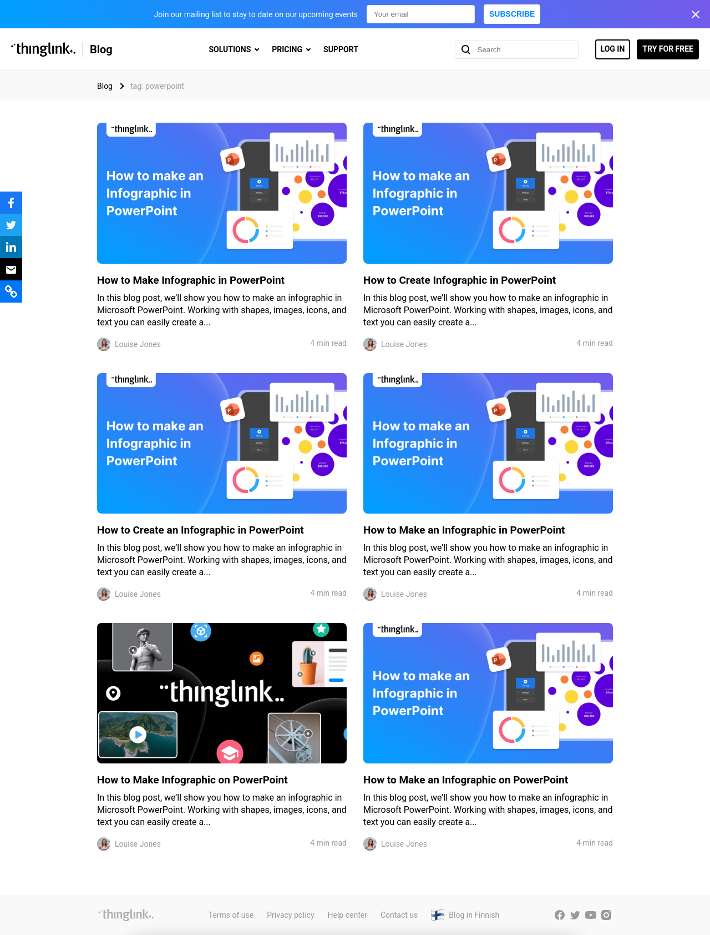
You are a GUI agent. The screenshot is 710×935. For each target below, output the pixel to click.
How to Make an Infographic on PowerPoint (465, 779)
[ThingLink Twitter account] (575, 915)
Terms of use (231, 915)
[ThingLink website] (126, 915)
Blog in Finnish (474, 915)
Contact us (399, 915)
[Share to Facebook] (11, 203)
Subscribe (512, 13)
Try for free (667, 48)
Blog (101, 49)
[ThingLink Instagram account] (606, 915)
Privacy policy (290, 915)
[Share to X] (11, 225)
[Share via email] (11, 269)
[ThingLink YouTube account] (590, 915)
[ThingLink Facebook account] (559, 915)
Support (340, 49)
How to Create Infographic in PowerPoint (459, 280)
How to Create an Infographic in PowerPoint (200, 530)
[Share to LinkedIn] (11, 247)
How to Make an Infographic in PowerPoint (464, 530)
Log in (613, 48)
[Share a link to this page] (11, 291)
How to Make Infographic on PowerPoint (192, 779)
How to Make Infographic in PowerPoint (191, 280)
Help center (347, 915)
